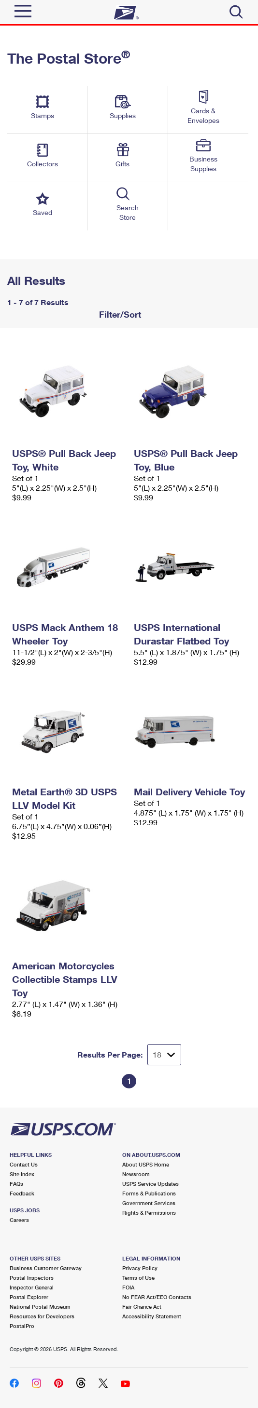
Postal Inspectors (32, 1277)
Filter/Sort (119, 314)
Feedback (22, 1193)
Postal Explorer (29, 1297)
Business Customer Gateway (46, 1268)
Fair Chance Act (141, 1306)
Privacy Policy (140, 1268)
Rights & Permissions (149, 1212)
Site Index (22, 1174)
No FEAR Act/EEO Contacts (156, 1297)
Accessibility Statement (151, 1316)
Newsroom (136, 1174)
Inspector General (32, 1287)
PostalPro (22, 1326)
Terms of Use (138, 1277)
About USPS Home (145, 1164)
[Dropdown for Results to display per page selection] (164, 1054)
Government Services (148, 1203)
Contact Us (24, 1164)
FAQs (16, 1183)
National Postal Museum (40, 1306)
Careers (19, 1220)
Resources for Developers (42, 1316)
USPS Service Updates (150, 1183)
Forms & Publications (149, 1193)
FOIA (128, 1287)
